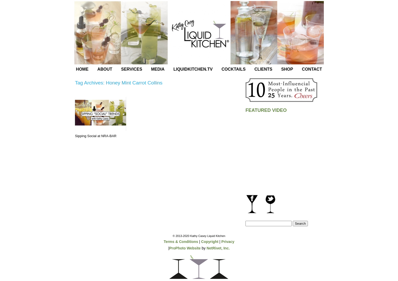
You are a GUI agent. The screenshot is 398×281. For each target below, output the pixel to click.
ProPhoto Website (185, 248)
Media (158, 69)
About (104, 69)
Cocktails (233, 69)
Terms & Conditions (181, 242)
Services (131, 69)
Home (82, 69)
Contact (312, 69)
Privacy (228, 242)
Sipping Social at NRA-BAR (95, 136)
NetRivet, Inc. (218, 248)
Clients (263, 69)
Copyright (209, 242)
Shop (287, 69)
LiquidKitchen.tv (193, 69)
